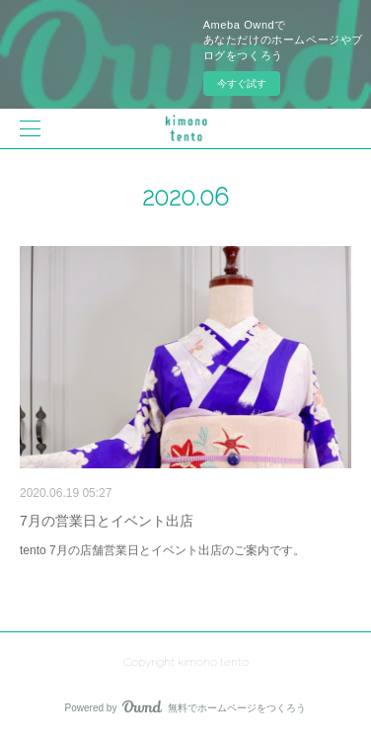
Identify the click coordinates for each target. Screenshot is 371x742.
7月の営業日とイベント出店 (106, 521)
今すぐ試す (241, 83)
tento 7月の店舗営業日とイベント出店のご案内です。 (162, 550)
